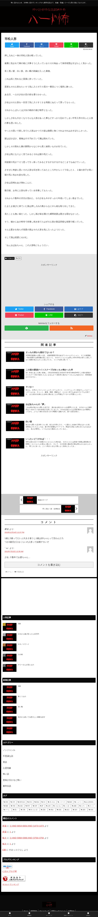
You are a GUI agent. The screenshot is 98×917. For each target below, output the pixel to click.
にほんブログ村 (9, 871)
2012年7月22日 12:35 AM (14, 551)
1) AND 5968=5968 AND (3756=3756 (27, 838)
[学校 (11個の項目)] (13, 806)
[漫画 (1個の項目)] (83, 809)
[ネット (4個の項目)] (91, 806)
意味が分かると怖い (12, 780)
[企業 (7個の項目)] (48, 806)
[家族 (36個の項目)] (37, 802)
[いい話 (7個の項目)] (66, 806)
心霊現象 (7, 768)
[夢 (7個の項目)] (42, 806)
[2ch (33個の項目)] (43, 802)
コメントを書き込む (49, 564)
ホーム (25, 911)
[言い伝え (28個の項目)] (51, 802)
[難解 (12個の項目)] (6, 806)
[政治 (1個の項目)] (67, 809)
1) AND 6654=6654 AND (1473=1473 (27, 826)
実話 (5, 762)
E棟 (4, 849)
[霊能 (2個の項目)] (44, 809)
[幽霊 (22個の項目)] (70, 802)
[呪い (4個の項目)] (16, 809)
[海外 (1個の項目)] (75, 809)
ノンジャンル (9, 750)
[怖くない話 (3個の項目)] (34, 809)
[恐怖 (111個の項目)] (6, 802)
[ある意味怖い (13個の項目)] (89, 802)
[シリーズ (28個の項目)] (61, 802)
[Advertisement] (49, 283)
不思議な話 (10, 258)
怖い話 (6, 774)
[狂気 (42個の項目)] (29, 802)
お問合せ (71, 911)
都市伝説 (7, 786)
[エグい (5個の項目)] (82, 806)
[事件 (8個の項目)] (28, 806)
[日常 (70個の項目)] (13, 802)
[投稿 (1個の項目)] (59, 809)
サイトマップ (44, 911)
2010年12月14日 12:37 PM (14, 532)
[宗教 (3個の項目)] (23, 809)
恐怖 (19, 258)
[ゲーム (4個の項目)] (7, 809)
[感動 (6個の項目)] (74, 806)
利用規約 (34, 911)
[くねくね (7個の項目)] (57, 806)
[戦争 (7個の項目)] (35, 806)
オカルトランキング (10, 884)
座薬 (4, 826)
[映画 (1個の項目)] (91, 809)
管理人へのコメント (58, 911)
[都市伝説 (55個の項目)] (21, 802)
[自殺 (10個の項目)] (20, 806)
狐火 (4, 838)
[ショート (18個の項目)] (78, 802)
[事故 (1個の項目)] (52, 809)
